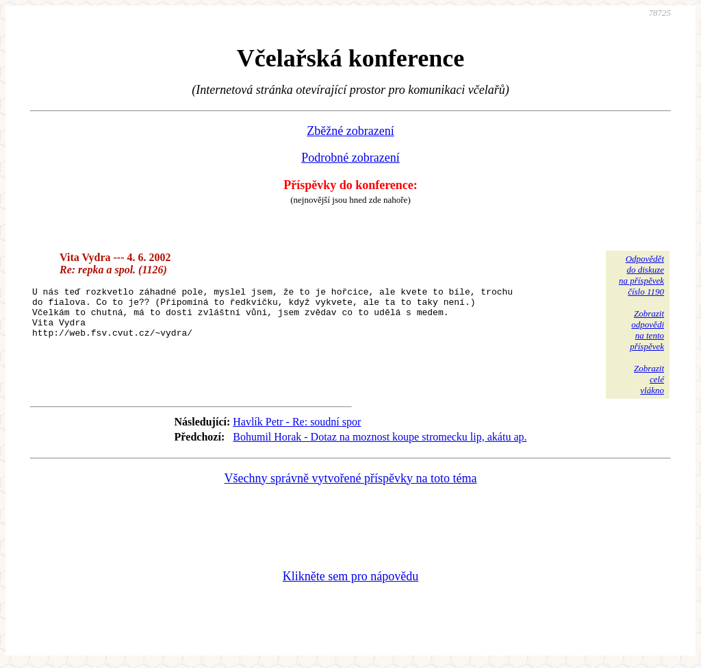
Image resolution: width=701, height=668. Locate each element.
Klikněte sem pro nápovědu (350, 576)
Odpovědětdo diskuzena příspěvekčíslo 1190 (641, 275)
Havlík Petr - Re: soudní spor (297, 422)
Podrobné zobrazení (350, 157)
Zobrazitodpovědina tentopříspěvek (647, 329)
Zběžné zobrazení (350, 131)
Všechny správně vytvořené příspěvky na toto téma (351, 478)
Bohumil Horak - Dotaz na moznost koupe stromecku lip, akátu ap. (379, 437)
